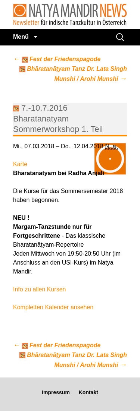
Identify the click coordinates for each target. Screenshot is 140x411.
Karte (20, 164)
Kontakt (88, 392)
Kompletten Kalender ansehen (53, 307)
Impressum (56, 392)
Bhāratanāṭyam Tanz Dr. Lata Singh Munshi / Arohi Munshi (73, 74)
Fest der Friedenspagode (56, 59)
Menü (21, 37)
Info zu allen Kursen (39, 289)
